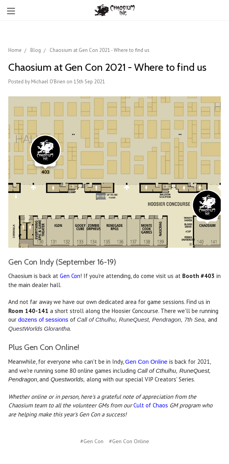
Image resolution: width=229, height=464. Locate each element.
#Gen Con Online (129, 441)
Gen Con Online (146, 361)
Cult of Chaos (150, 405)
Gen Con (70, 276)
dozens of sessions (43, 319)
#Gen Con (91, 441)
